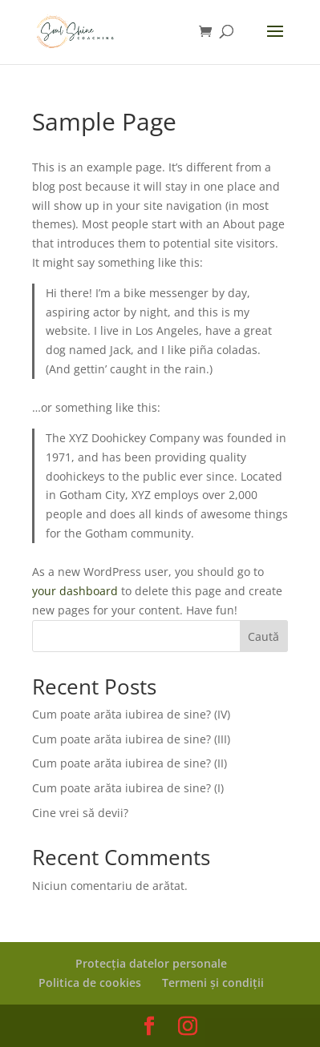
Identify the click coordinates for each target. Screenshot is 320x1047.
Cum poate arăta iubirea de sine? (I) (128, 787)
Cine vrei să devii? (80, 812)
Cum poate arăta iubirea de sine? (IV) (131, 714)
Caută (263, 636)
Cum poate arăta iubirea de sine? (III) (131, 739)
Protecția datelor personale (151, 963)
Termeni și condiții (213, 982)
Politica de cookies (89, 982)
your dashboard (75, 590)
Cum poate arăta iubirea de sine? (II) (129, 763)
